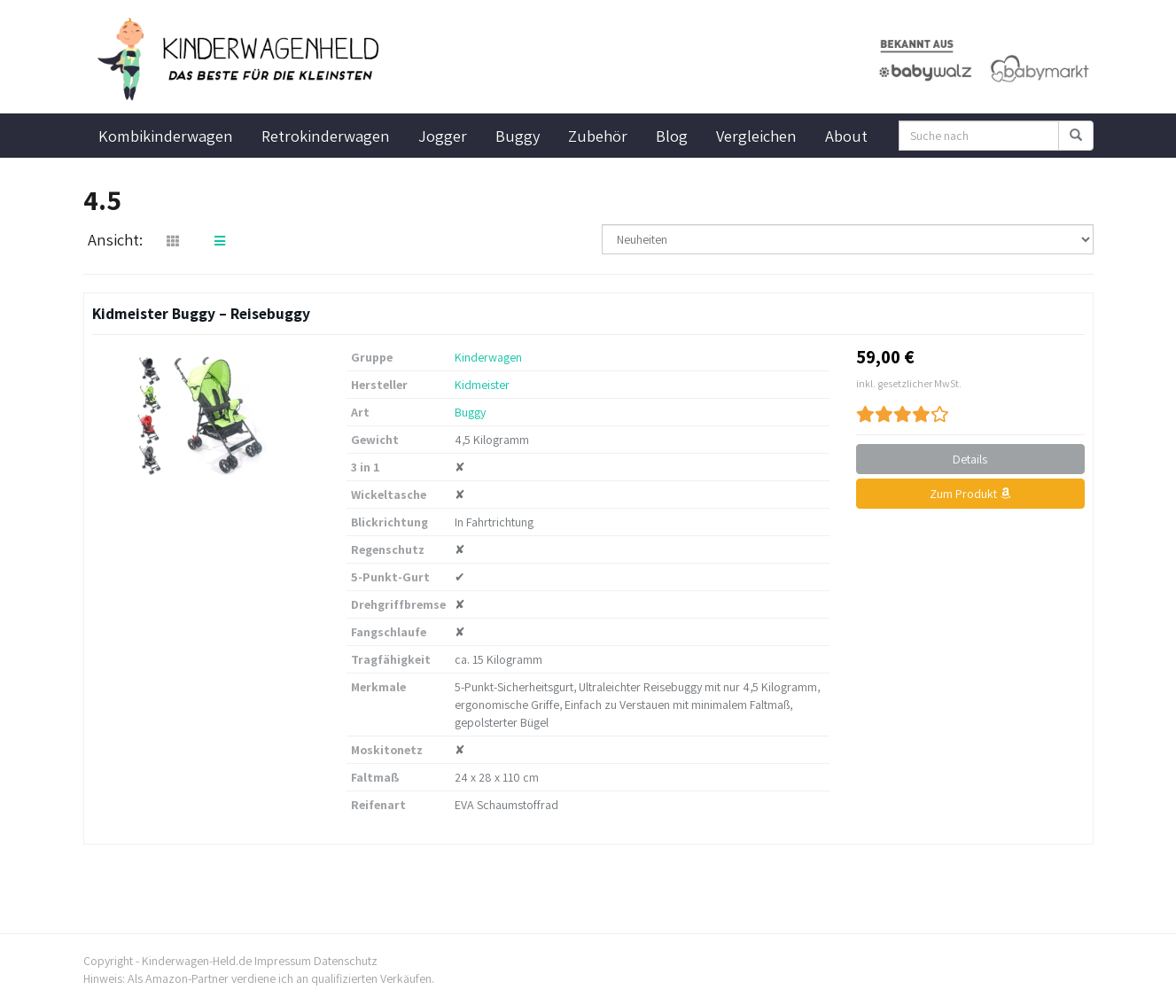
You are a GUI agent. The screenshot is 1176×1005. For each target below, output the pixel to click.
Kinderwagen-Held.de (197, 961)
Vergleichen (756, 135)
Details (970, 459)
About (846, 135)
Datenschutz (346, 961)
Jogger (442, 135)
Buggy (517, 135)
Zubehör (597, 135)
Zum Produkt (970, 494)
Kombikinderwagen (165, 135)
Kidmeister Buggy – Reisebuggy (201, 313)
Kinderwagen (488, 357)
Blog (672, 135)
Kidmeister (482, 385)
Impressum (282, 961)
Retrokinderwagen (325, 135)
